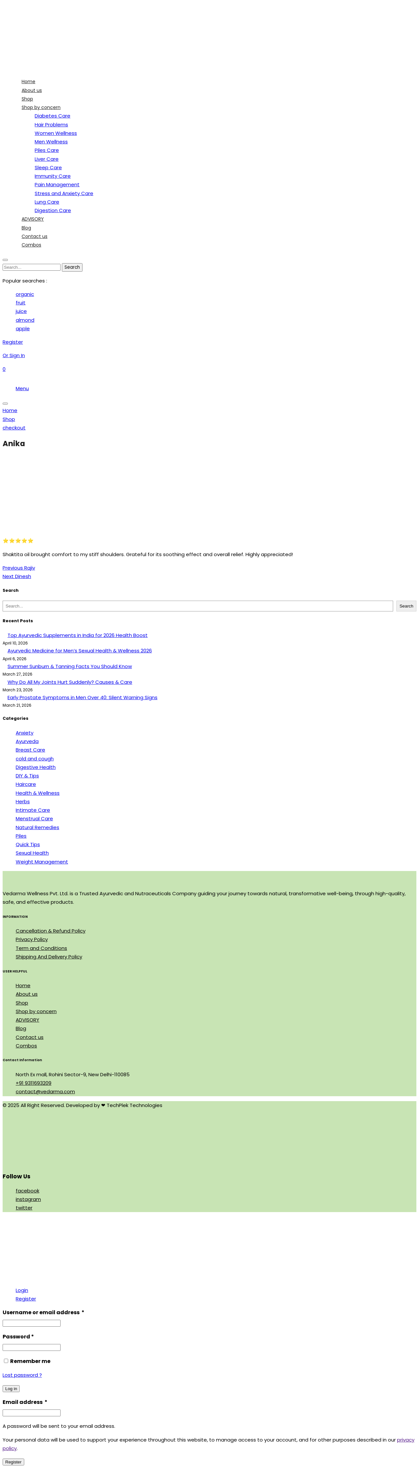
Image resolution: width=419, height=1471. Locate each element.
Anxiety (24, 732)
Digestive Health (36, 767)
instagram (28, 1199)
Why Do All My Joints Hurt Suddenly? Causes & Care (70, 682)
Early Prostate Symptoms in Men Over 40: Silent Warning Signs (82, 697)
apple (23, 328)
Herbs (23, 801)
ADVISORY (27, 1019)
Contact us (30, 1037)
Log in (11, 1388)
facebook (27, 1190)
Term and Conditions (41, 948)
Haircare (26, 784)
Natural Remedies (37, 827)
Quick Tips (28, 844)
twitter (24, 1207)
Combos (26, 1045)
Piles (21, 835)
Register (26, 1298)
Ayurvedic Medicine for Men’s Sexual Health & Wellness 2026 (80, 650)
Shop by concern (36, 1011)
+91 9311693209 (33, 1083)
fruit (21, 302)
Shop (22, 1002)
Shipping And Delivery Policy (49, 956)
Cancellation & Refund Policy (50, 930)
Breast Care (30, 749)
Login (22, 1290)
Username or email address (43, 1312)
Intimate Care (33, 810)
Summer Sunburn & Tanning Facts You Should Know (70, 666)
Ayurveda (27, 741)
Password (18, 1336)
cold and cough (35, 758)
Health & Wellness (38, 793)
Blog (21, 1028)
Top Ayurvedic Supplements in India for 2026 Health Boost (78, 635)
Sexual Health (32, 852)
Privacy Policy (32, 939)
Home (23, 985)
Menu (22, 388)
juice (21, 311)
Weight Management (42, 861)
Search (406, 606)
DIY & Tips (27, 775)
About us (27, 993)
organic (25, 294)
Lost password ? (22, 1374)
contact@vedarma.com (45, 1091)
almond (25, 320)
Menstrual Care (34, 818)
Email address (25, 1402)
